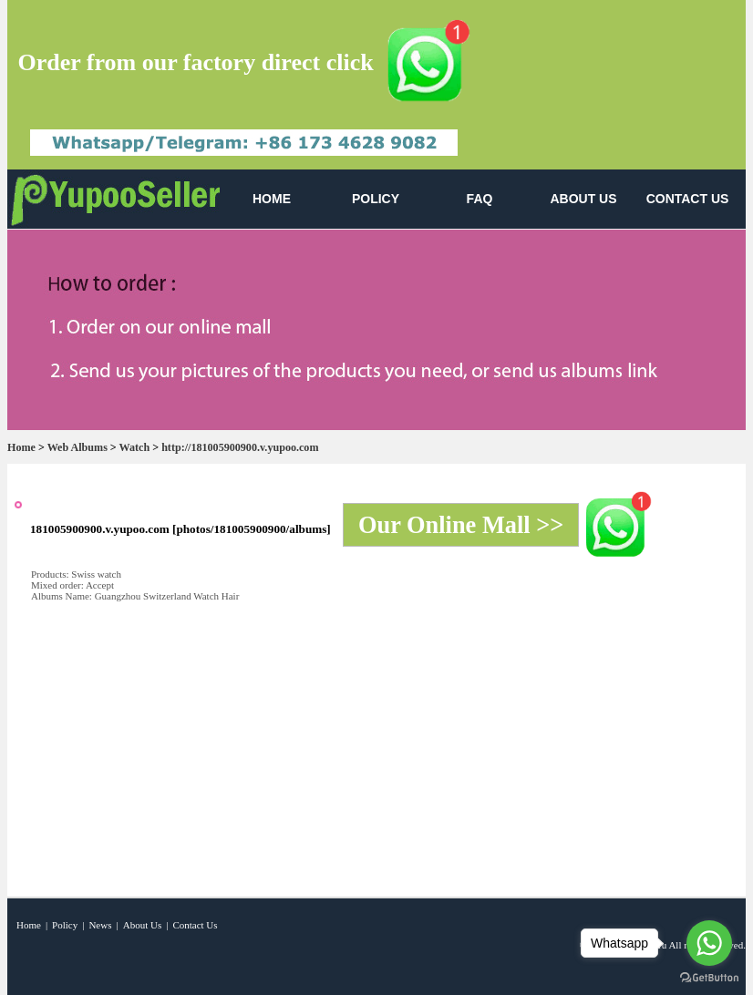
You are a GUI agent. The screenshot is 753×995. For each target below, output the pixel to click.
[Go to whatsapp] (709, 943)
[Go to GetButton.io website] (709, 977)
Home (21, 447)
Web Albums (77, 447)
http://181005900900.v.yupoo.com (239, 447)
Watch (134, 447)
